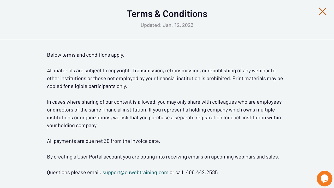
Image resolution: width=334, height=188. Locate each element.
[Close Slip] (275, 17)
